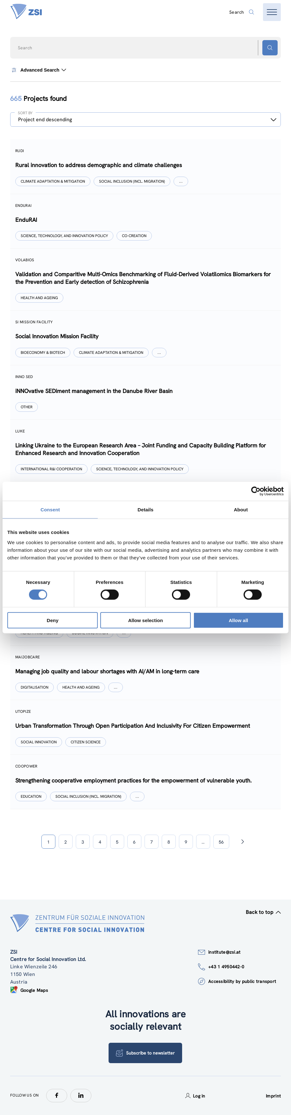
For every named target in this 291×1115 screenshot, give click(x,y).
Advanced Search (38, 70)
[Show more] (181, 181)
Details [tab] (145, 509)
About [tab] (241, 509)
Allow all (238, 620)
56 (221, 842)
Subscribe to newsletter (145, 1052)
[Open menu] (272, 12)
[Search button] (270, 47)
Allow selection (145, 620)
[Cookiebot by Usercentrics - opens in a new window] (256, 491)
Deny (53, 620)
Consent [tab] (50, 509)
